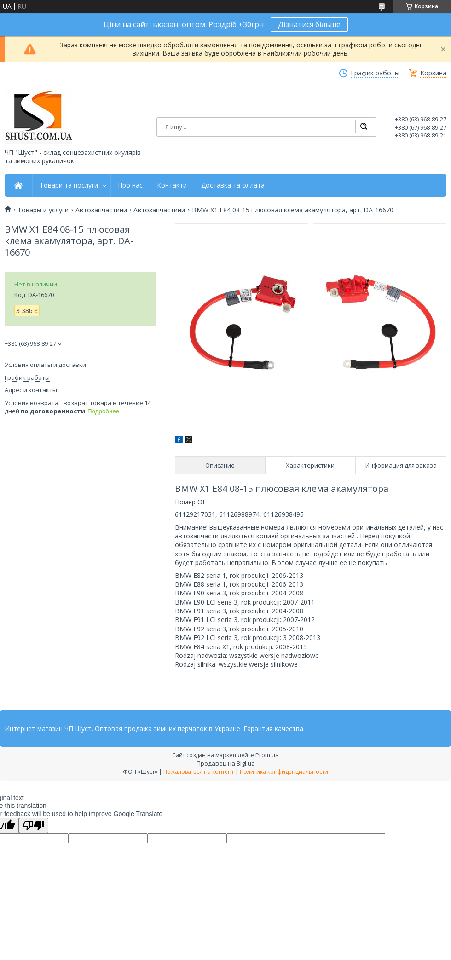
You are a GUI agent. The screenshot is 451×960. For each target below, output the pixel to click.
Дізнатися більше (309, 24)
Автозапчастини (101, 210)
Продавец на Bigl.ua (226, 763)
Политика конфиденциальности (284, 772)
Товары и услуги (43, 210)
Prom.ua (267, 755)
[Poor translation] (33, 825)
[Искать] (363, 126)
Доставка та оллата (233, 185)
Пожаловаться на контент (198, 772)
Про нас (130, 185)
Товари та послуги (69, 185)
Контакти (172, 185)
